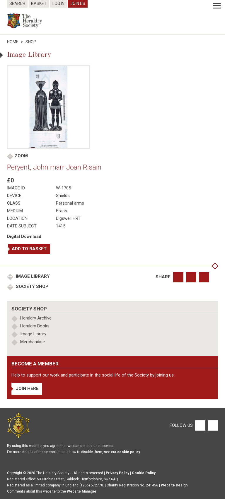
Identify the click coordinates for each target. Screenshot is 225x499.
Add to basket (29, 248)
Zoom (21, 155)
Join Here (27, 388)
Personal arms (70, 203)
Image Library (32, 276)
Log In (58, 3)
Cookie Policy (144, 473)
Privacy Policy (117, 473)
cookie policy (128, 452)
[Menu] (217, 6)
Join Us (77, 3)
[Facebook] (200, 425)
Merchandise (32, 341)
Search (17, 3)
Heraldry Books (35, 326)
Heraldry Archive (36, 318)
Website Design (174, 485)
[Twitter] (212, 425)
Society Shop (31, 286)
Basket (39, 3)
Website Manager (81, 491)
